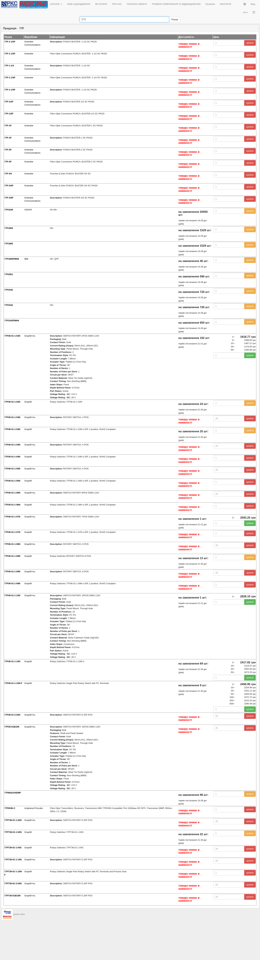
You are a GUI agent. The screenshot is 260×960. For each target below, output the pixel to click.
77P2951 (8, 274)
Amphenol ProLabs (33, 808)
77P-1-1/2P (9, 41)
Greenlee (28, 53)
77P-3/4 (8, 173)
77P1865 (8, 228)
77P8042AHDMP (12, 792)
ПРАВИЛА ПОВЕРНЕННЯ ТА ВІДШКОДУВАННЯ (176, 4)
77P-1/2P (8, 101)
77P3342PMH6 (11, 320)
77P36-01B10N (11, 726)
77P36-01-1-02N (12, 336)
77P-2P (7, 149)
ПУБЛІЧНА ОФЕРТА (137, 4)
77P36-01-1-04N (12, 444)
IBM (26, 259)
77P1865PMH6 (11, 259)
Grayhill (28, 402)
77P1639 (8, 209)
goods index (19, 914)
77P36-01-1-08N (12, 544)
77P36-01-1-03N (12, 417)
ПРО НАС (117, 4)
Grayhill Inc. (30, 336)
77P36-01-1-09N (12, 571)
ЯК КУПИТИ (101, 4)
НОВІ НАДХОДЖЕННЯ (78, 4)
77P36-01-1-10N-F (13, 683)
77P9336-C (9, 808)
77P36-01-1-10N (12, 595)
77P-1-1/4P (9, 77)
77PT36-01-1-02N (13, 820)
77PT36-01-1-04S (12, 847)
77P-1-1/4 (9, 65)
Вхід (253, 4)
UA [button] (245, 12)
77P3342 (8, 290)
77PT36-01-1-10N (13, 859)
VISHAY (28, 209)
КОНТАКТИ (225, 4)
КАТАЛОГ (56, 4)
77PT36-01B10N (12, 895)
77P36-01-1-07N (12, 516)
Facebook (210, 4)
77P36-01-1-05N (12, 468)
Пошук (174, 19)
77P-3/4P (8, 185)
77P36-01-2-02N (12, 715)
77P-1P (7, 125)
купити (250, 43)
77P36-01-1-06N (12, 492)
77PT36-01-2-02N (13, 883)
